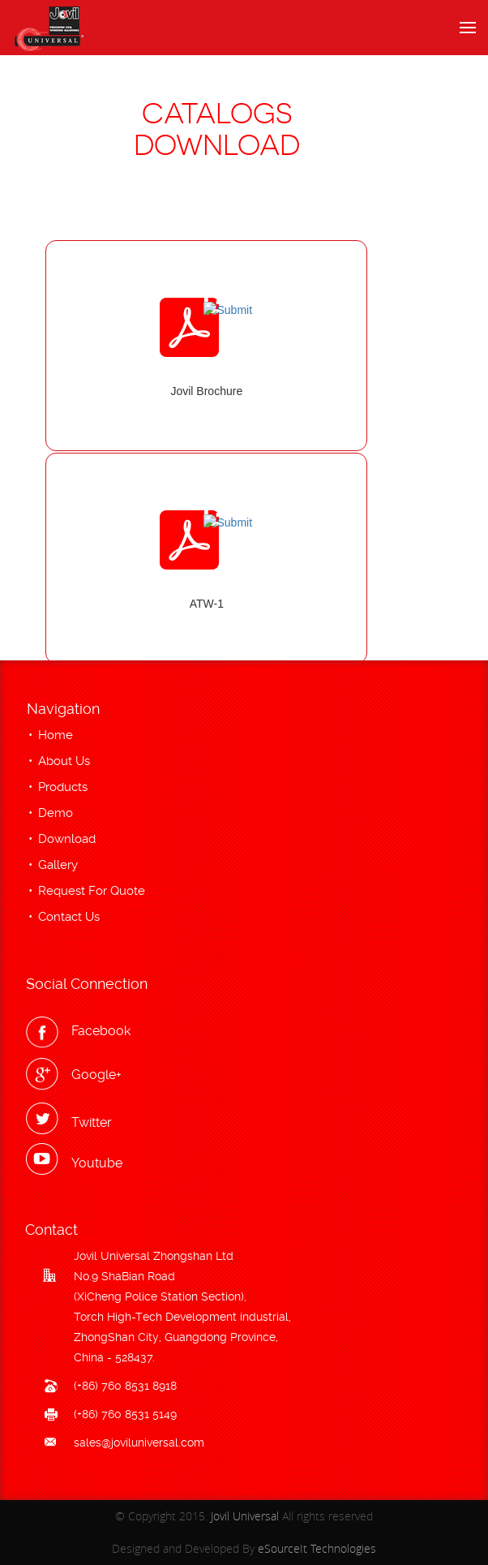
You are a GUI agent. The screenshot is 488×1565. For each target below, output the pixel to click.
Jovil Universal (245, 1516)
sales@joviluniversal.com (139, 1442)
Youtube (96, 1163)
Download (67, 839)
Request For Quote (91, 891)
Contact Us (69, 916)
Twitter (91, 1122)
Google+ (96, 1074)
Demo (55, 813)
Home (55, 735)
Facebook (101, 1030)
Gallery (58, 865)
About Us (64, 761)
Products (63, 787)
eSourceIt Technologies (317, 1548)
